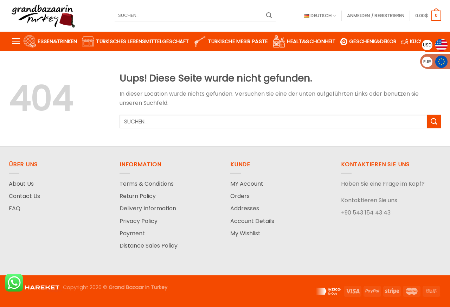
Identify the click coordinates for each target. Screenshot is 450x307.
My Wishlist (245, 233)
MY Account (246, 184)
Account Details (252, 221)
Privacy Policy (139, 221)
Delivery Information (148, 208)
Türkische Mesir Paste (231, 41)
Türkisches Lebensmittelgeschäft (135, 41)
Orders (240, 196)
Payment (132, 233)
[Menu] (16, 41)
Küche (413, 41)
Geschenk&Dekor (368, 41)
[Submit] (269, 16)
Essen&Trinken (50, 41)
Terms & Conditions (147, 184)
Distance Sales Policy (149, 246)
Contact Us (24, 196)
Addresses (244, 208)
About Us (21, 184)
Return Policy (138, 196)
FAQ (14, 208)
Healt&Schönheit (304, 41)
